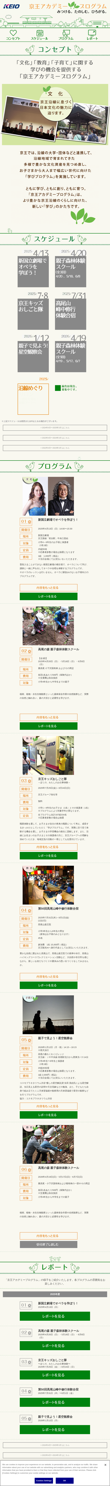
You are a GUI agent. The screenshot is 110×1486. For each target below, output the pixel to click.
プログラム (66, 35)
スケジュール (39, 35)
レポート (92, 35)
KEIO (11, 7)
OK (64, 1481)
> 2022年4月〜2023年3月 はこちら (55, 448)
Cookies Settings (44, 1481)
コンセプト (13, 35)
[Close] (105, 1465)
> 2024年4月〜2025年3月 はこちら (55, 428)
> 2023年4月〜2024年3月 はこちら (55, 438)
